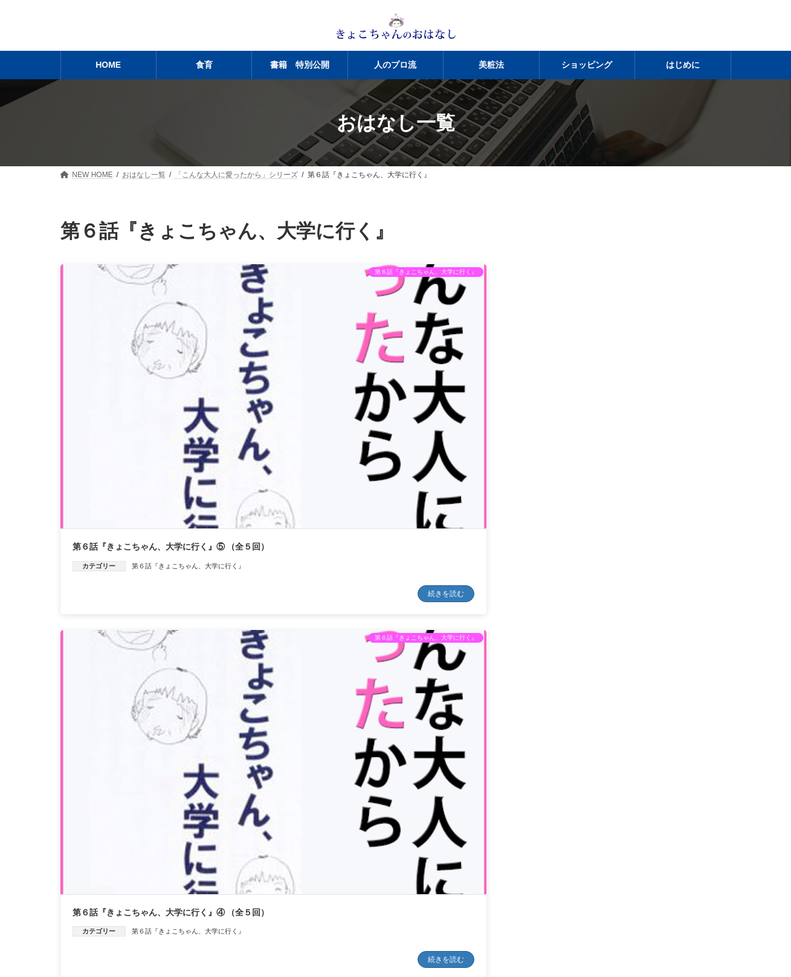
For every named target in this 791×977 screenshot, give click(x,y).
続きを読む (231, 472)
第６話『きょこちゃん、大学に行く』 (188, 444)
